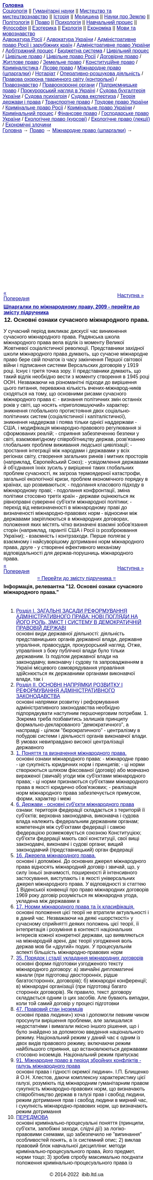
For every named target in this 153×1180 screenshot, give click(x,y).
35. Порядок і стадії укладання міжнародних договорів (79, 958)
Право (42, 22)
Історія (61, 16)
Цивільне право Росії (71, 56)
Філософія (15, 28)
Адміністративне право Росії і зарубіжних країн (69, 42)
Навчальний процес (109, 22)
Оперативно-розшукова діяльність (100, 73)
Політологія (16, 22)
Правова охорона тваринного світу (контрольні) (58, 79)
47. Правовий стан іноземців (49, 1009)
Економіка (99, 28)
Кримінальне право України (99, 107)
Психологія (68, 22)
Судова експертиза (93, 96)
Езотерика (44, 28)
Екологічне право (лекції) (120, 119)
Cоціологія (15, 11)
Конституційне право (110, 62)
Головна (12, 130)
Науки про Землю (124, 16)
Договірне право (119, 56)
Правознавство (20, 85)
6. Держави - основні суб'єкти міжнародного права (75, 804)
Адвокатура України (70, 39)
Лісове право (57, 67)
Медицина (86, 16)
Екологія (72, 28)
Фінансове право (77, 113)
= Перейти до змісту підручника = (76, 578)
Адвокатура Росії (22, 39)
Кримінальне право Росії (34, 107)
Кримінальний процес (28, 113)
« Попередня (16, 295)
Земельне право (62, 62)
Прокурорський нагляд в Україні (58, 90)
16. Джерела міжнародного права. (56, 855)
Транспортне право (67, 102)
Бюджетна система (80, 50)
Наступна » (130, 295)
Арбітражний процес (29, 50)
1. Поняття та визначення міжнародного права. (71, 753)
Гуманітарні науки (53, 11)
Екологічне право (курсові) (56, 119)
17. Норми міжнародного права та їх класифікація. (75, 906)
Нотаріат (45, 73)
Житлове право (21, 62)
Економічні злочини (28, 124)
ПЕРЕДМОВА (32, 1117)
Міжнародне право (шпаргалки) (89, 130)
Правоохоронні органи (68, 85)
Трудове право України (121, 102)
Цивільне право (23, 56)
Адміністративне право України (113, 45)
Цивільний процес (127, 50)
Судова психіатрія (46, 96)
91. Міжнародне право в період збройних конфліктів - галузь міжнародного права (78, 1063)
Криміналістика (20, 67)
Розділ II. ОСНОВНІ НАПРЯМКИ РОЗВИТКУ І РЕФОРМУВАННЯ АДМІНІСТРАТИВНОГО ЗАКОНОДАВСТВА (69, 690)
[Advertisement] (76, 209)
